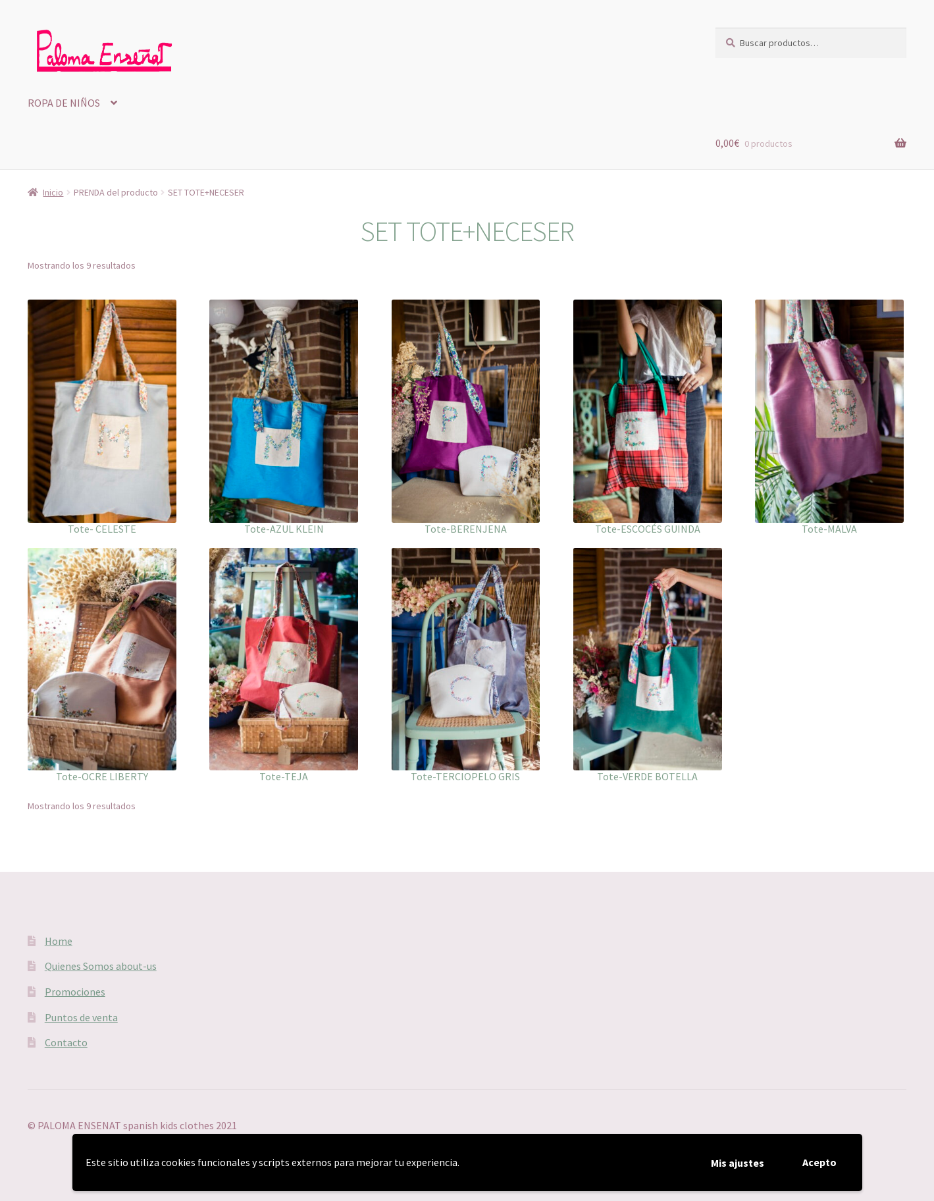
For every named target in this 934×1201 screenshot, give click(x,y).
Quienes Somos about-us (101, 966)
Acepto (819, 1162)
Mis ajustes (737, 1162)
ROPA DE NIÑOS (64, 102)
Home (58, 940)
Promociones (75, 991)
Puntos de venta (81, 1017)
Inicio (53, 192)
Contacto (66, 1042)
